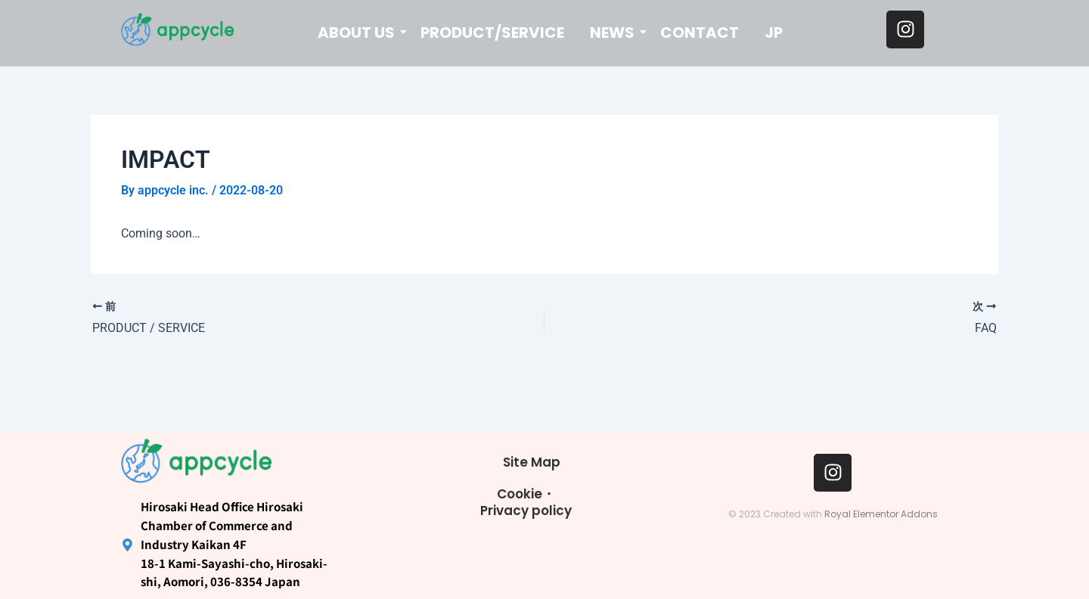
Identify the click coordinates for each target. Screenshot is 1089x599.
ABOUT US (359, 32)
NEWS (615, 32)
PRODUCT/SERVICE (492, 32)
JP (774, 32)
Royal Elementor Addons (881, 513)
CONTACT (699, 32)
